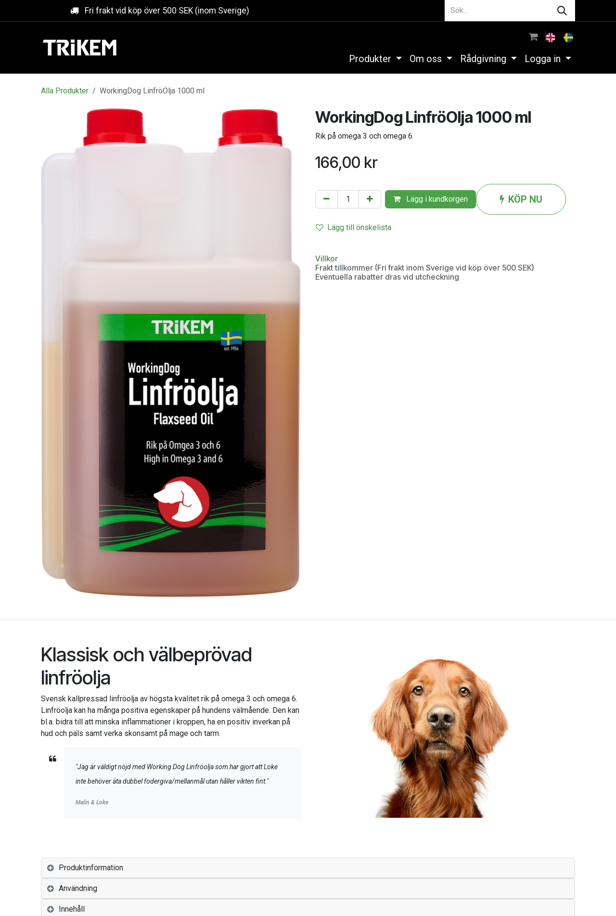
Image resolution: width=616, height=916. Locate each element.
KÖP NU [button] (521, 199)
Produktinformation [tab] (91, 867)
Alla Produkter (65, 90)
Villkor (326, 258)
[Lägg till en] (370, 199)
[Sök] (562, 10)
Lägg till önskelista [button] (353, 227)
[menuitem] (551, 36)
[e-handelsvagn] (533, 37)
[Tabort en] (326, 199)
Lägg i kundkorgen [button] (430, 199)
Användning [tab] (78, 888)
